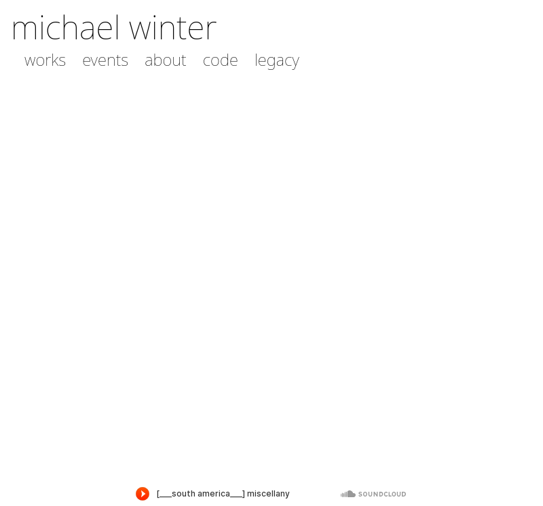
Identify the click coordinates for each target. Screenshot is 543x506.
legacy (277, 60)
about (165, 60)
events (105, 60)
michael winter (114, 27)
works (45, 60)
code (220, 60)
